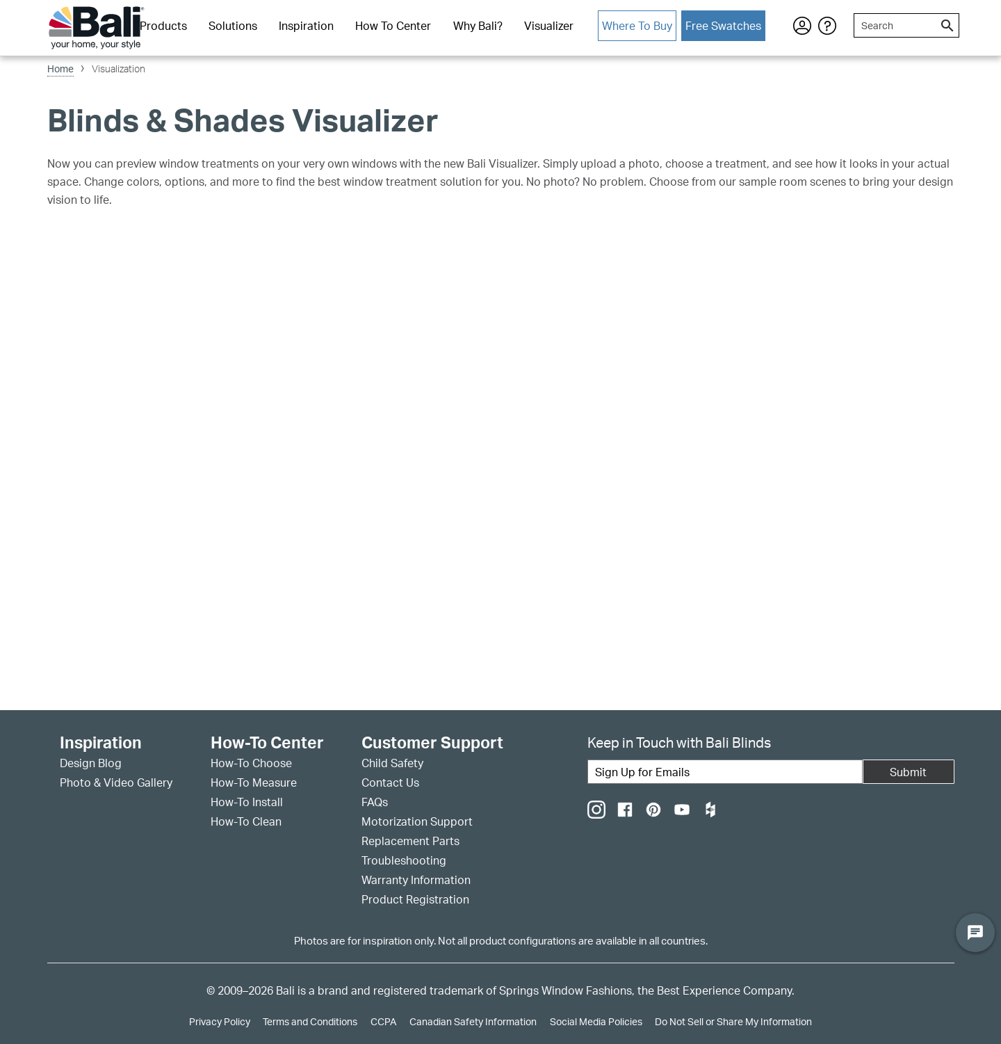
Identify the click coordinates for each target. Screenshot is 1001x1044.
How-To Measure (254, 782)
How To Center (393, 26)
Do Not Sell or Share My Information (733, 1021)
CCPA (383, 1021)
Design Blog (91, 763)
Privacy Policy (219, 1021)
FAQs (374, 802)
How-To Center (267, 743)
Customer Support (432, 743)
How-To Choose (251, 763)
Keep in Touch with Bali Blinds (679, 742)
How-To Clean (246, 821)
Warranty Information (416, 880)
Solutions (233, 26)
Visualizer (548, 26)
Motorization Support (417, 821)
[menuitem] (163, 27)
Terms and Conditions (310, 1021)
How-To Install (247, 802)
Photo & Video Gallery (116, 782)
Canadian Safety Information (473, 1021)
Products (163, 26)
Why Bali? (478, 26)
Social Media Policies (596, 1021)
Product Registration (415, 899)
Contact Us (390, 782)
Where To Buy (637, 26)
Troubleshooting (403, 860)
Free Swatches (723, 26)
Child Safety (392, 763)
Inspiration (306, 26)
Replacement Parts (410, 841)
